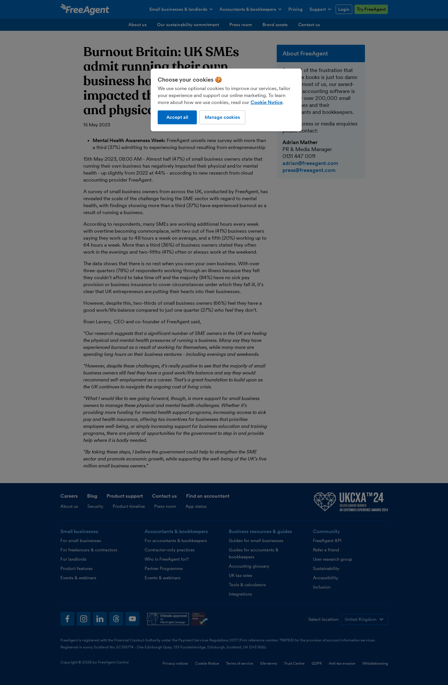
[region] (226, 100)
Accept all (177, 117)
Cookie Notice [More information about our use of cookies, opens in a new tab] (267, 102)
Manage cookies (222, 117)
